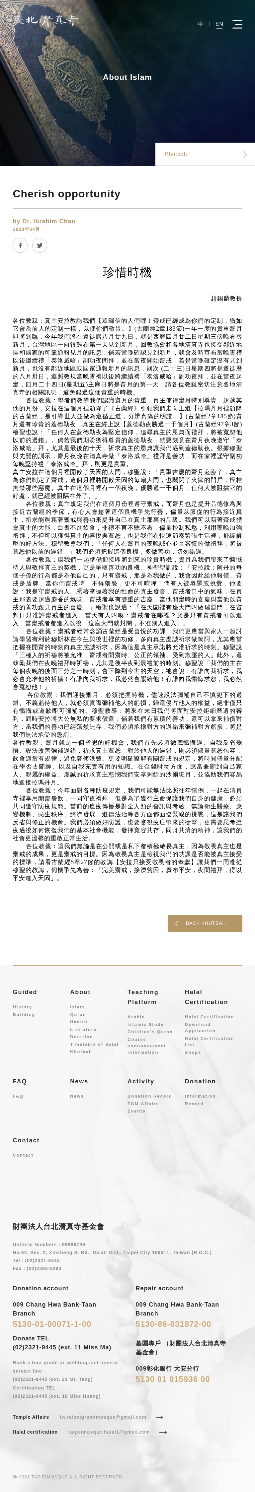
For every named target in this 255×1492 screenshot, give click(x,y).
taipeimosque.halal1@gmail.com (109, 1432)
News (77, 1096)
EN (219, 24)
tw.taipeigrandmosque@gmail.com (103, 1417)
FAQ (18, 1096)
